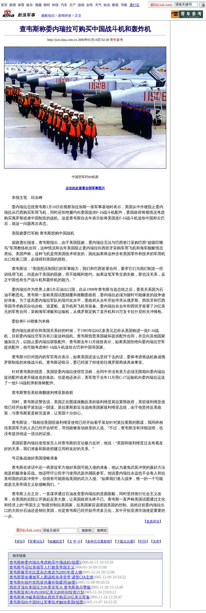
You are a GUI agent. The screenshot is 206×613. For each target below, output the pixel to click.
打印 (143, 541)
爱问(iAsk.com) (28, 530)
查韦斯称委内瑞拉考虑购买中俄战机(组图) (45, 562)
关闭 (156, 541)
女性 (89, 5)
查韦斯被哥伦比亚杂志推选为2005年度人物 (45, 572)
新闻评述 (64, 16)
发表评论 (152, 521)
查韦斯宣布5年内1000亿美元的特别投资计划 (46, 592)
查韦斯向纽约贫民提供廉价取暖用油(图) (43, 582)
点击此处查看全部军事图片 (85, 188)
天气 (98, 5)
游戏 (81, 5)
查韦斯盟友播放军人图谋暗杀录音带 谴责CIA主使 (51, 577)
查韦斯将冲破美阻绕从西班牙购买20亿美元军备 (49, 597)
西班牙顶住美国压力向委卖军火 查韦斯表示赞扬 (50, 587)
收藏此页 (55, 541)
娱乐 (29, 5)
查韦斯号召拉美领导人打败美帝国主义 (42, 567)
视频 (38, 5)
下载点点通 (125, 541)
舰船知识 (48, 16)
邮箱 (115, 5)
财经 (47, 5)
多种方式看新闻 (98, 541)
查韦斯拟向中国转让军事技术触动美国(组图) (47, 602)
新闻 (12, 5)
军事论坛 (36, 541)
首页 (4, 5)
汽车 (64, 5)
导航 (124, 5)
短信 (107, 5)
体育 (21, 5)
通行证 (134, 5)
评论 (19, 541)
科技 (55, 5)
